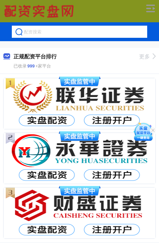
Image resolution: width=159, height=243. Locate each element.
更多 (147, 56)
